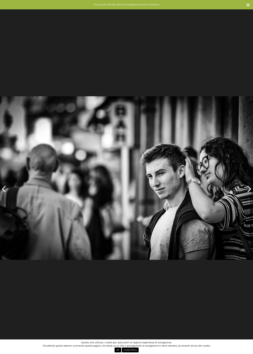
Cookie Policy (130, 350)
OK (117, 350)
